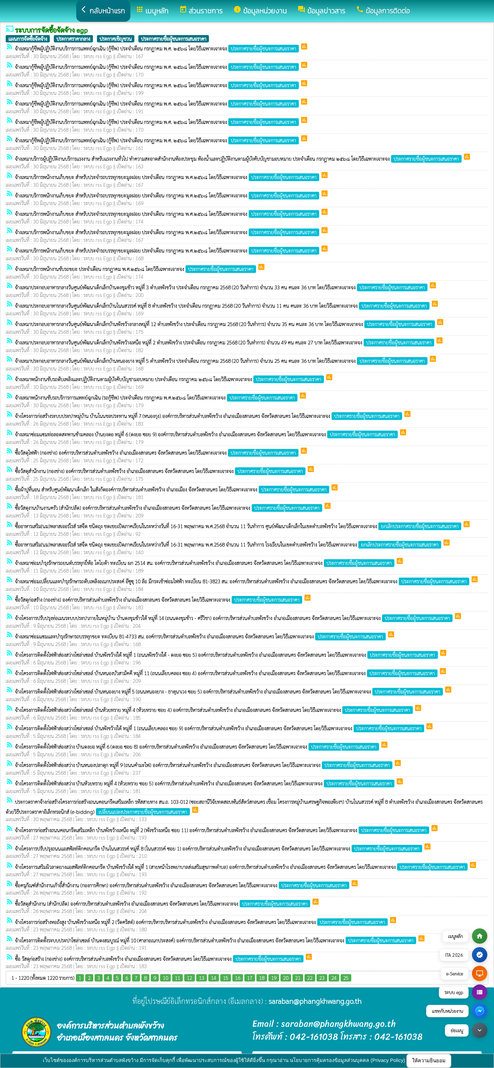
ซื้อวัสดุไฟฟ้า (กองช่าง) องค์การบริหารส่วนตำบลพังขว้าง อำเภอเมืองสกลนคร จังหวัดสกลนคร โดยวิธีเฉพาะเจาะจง (157, 452)
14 (213, 977)
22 (310, 977)
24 (334, 977)
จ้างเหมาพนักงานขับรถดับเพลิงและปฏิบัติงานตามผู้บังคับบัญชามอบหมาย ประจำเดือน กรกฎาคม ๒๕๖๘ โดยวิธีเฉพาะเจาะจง (170, 379)
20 (285, 977)
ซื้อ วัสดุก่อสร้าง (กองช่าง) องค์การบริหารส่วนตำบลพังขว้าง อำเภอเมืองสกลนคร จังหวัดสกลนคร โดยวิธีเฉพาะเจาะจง (160, 958)
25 (346, 977)
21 (297, 977)
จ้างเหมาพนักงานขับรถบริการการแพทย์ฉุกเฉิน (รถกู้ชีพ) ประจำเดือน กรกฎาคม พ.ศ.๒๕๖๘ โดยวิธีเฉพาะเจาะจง (157, 397)
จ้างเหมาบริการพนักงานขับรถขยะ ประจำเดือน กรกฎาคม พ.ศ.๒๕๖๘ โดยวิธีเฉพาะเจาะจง (136, 269)
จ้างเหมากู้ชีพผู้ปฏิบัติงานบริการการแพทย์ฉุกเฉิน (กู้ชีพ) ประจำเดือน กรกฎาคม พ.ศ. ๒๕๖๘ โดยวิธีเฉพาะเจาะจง (157, 48)
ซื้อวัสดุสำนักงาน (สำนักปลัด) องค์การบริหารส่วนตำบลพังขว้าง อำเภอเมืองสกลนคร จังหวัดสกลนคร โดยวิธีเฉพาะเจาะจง (163, 903)
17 (249, 977)
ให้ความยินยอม (429, 1060)
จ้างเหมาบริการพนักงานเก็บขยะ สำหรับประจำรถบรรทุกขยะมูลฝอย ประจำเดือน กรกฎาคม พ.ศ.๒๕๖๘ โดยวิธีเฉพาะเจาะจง (168, 177)
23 (322, 977)
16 (237, 977)
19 (273, 977)
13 (201, 977)
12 (189, 977)
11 (177, 977)
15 (225, 977)
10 (165, 977)
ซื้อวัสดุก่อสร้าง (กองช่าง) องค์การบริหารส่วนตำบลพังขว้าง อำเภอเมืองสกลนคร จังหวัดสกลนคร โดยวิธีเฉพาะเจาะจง (159, 599)
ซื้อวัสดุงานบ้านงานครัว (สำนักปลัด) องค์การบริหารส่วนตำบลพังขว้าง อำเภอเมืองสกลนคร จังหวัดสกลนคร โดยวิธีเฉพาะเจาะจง (169, 507)
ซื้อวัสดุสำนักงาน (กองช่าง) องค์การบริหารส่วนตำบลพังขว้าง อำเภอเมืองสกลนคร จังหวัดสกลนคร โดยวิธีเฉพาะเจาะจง (161, 471)
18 (261, 977)
